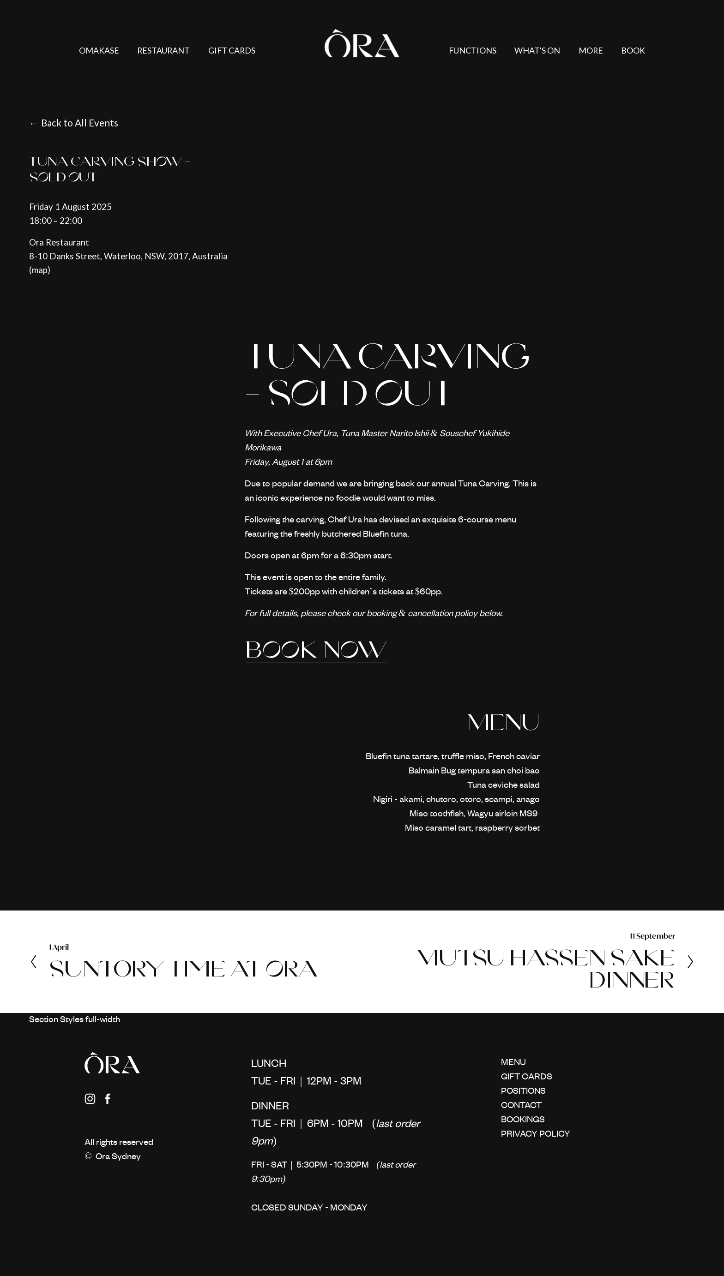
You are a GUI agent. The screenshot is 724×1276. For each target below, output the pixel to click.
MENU (513, 1063)
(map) (39, 270)
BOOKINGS (523, 1120)
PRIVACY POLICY (535, 1134)
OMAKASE (99, 50)
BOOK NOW (316, 650)
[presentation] (301, 238)
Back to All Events (79, 122)
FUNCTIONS (472, 50)
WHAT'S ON (537, 50)
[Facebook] (107, 1098)
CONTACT (521, 1106)
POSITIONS (523, 1092)
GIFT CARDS (231, 50)
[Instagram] (90, 1098)
